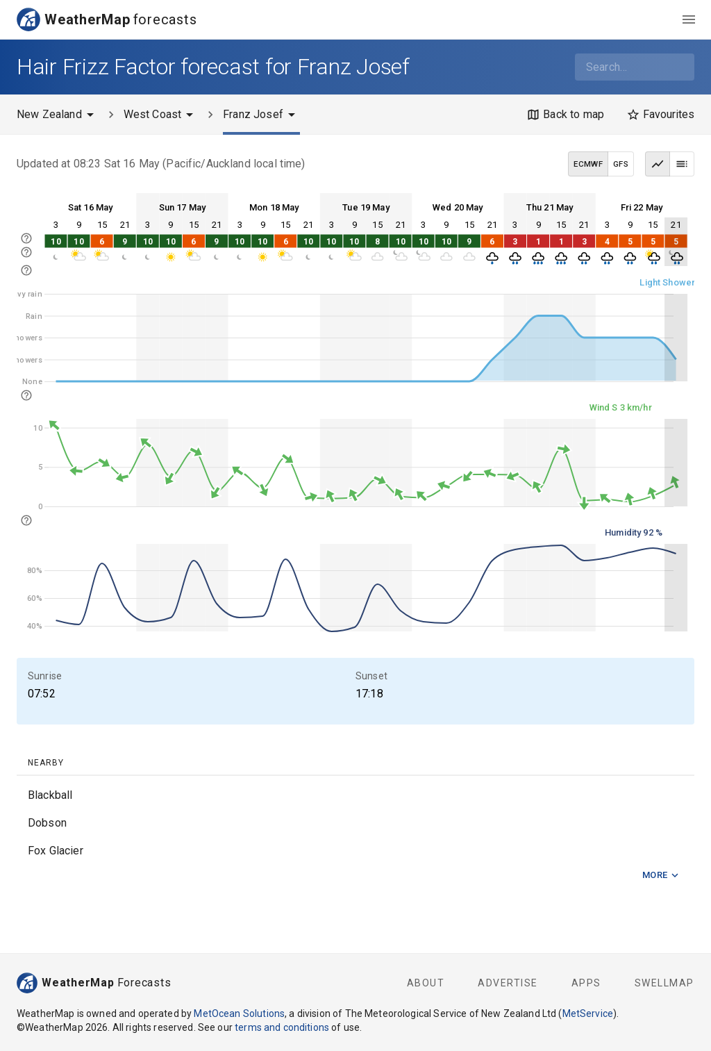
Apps (586, 982)
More (661, 875)
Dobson (47, 822)
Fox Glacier (55, 850)
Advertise (508, 982)
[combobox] (634, 67)
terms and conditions (282, 1027)
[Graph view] (657, 163)
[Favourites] (660, 114)
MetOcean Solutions (239, 1013)
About (426, 982)
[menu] (689, 19)
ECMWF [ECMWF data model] (588, 164)
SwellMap (664, 982)
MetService (588, 1013)
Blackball (50, 795)
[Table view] (681, 163)
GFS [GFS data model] (620, 164)
